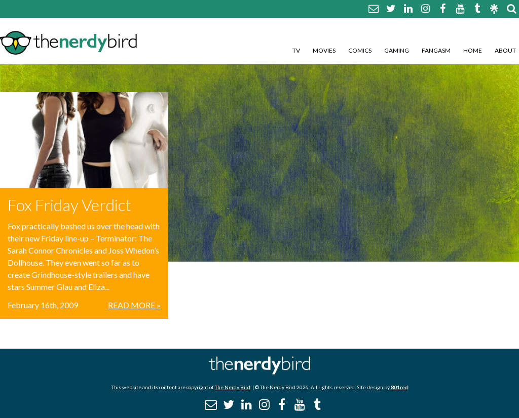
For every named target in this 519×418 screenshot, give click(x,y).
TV (296, 50)
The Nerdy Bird (232, 387)
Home (472, 50)
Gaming (396, 50)
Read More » (134, 305)
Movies (324, 50)
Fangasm (436, 50)
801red (399, 387)
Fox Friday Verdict (69, 205)
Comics (360, 50)
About (505, 50)
